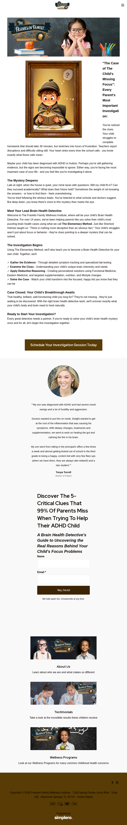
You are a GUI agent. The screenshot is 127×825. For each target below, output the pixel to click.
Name (40, 556)
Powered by (40, 816)
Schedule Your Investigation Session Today (63, 345)
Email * (41, 572)
